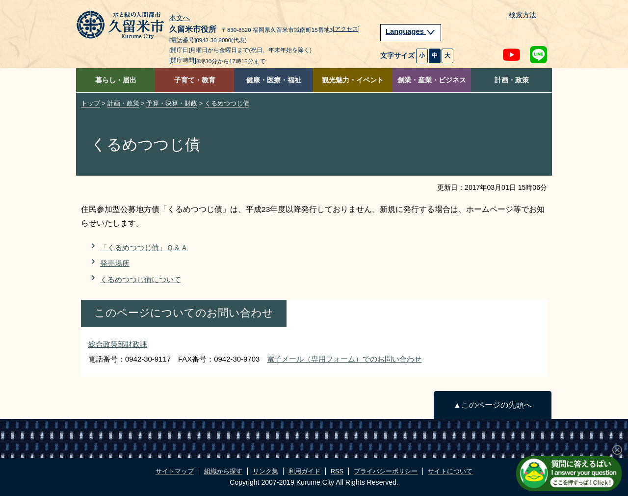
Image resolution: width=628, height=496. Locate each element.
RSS (337, 471)
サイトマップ (175, 471)
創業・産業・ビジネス (431, 80)
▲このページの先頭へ (492, 405)
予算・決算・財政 (171, 103)
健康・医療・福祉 (273, 80)
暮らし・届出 (115, 80)
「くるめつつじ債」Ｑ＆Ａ (144, 247)
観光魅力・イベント (353, 80)
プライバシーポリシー (386, 471)
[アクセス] (346, 29)
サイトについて (450, 471)
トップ (90, 103)
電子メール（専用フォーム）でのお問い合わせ (344, 359)
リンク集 (265, 471)
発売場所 (115, 263)
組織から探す (223, 471)
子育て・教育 (194, 80)
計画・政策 (512, 80)
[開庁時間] (182, 60)
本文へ (179, 18)
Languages (411, 31)
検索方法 (522, 15)
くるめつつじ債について (140, 279)
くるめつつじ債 (227, 103)
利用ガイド (304, 471)
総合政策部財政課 (117, 344)
